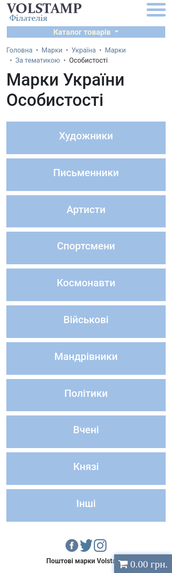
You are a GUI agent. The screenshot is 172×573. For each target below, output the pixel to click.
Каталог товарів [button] (83, 32)
